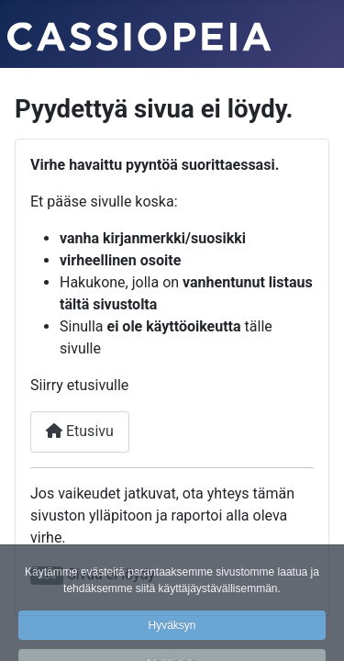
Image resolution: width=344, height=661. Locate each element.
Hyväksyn (171, 631)
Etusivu (80, 431)
